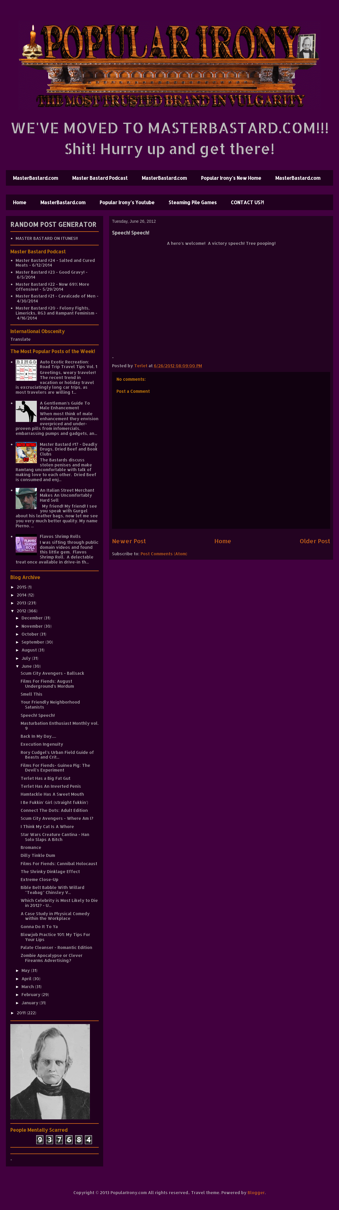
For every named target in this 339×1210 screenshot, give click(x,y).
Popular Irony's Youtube (127, 202)
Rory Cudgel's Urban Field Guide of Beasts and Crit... (57, 755)
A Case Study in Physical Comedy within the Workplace (55, 916)
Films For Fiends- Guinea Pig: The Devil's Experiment (55, 768)
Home (19, 202)
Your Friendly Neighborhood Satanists (50, 704)
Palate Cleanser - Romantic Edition (56, 947)
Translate (20, 339)
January (31, 1002)
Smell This (31, 694)
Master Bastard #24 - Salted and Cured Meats (55, 263)
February (32, 994)
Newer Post (129, 541)
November (33, 626)
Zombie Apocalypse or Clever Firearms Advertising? (52, 958)
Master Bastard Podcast (100, 178)
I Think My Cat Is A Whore (47, 826)
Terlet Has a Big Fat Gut (45, 778)
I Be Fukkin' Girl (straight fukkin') (54, 802)
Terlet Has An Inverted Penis (51, 786)
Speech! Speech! (38, 715)
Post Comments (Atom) (164, 553)
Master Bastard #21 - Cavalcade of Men (56, 295)
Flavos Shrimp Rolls (60, 536)
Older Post (315, 541)
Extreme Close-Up (39, 879)
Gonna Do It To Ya (39, 926)
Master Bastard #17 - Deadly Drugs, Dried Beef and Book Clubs (69, 449)
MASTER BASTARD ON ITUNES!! (47, 238)
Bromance (31, 847)
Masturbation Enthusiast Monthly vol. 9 (59, 726)
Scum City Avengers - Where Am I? (57, 818)
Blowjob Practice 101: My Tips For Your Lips (55, 937)
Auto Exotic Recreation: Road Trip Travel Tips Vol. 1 (68, 364)
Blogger (256, 1192)
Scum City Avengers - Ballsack (52, 673)
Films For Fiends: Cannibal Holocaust (59, 863)
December (33, 617)
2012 (22, 610)
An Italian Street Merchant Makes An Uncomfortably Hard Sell (67, 495)
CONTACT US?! (247, 202)
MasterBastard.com (35, 178)
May (26, 970)
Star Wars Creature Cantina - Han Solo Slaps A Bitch (55, 837)
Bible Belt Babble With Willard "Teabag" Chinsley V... (52, 890)
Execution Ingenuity (42, 744)
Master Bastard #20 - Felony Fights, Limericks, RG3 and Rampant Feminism (55, 310)
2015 (22, 586)
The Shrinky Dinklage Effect (50, 871)
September (33, 641)
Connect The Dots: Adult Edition (54, 810)
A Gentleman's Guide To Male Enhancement (65, 405)
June (27, 666)
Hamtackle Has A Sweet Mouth (52, 794)
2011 (22, 1012)
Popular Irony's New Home (231, 178)
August (30, 649)
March (28, 986)
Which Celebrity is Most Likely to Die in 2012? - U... (59, 903)
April (27, 978)
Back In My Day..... (38, 736)
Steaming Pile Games (193, 202)
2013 (22, 602)
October (31, 633)
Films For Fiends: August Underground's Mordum (47, 684)
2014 (22, 594)
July (27, 658)
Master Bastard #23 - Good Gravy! (50, 272)
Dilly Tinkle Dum (38, 855)
